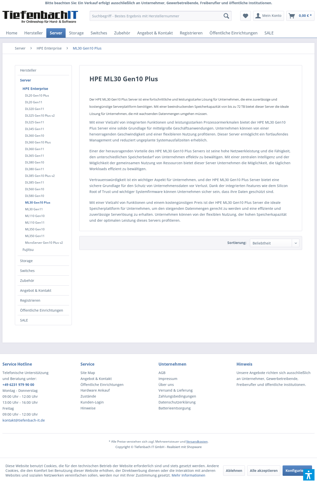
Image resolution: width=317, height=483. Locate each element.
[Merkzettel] (245, 16)
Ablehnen (234, 470)
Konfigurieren (297, 470)
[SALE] (269, 33)
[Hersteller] (33, 33)
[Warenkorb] (300, 16)
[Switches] (99, 33)
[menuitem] (161, 16)
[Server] (56, 33)
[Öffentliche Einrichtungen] (233, 33)
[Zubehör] (122, 33)
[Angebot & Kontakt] (155, 33)
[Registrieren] (191, 33)
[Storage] (76, 33)
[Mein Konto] (268, 16)
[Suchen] (226, 16)
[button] (309, 475)
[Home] (11, 33)
